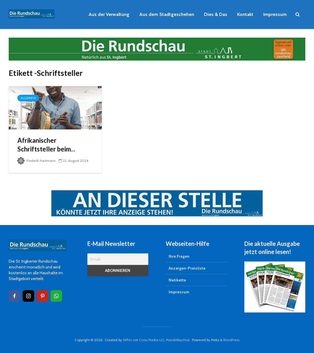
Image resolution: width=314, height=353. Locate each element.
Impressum (275, 14)
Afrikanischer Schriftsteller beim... (46, 144)
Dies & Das (215, 14)
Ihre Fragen (179, 256)
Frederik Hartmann (36, 160)
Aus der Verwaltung (109, 14)
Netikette (177, 280)
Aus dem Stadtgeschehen (166, 14)
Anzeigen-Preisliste (187, 268)
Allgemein (28, 98)
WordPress (231, 340)
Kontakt (245, 14)
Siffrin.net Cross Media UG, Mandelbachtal (156, 340)
